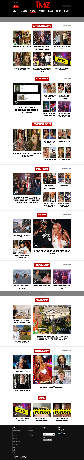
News (15, 11)
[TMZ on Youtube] (17, 2)
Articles (14, 436)
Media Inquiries (30, 435)
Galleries (14, 446)
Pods (50, 11)
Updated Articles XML (17, 441)
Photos (33, 11)
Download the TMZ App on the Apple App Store (62, 429)
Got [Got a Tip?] (16, 7)
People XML (15, 449)
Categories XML (16, 444)
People (14, 447)
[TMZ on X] (15, 2)
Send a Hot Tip (30, 430)
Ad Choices (15, 433)
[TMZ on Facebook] (13, 2)
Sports (24, 11)
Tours (58, 11)
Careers (29, 432)
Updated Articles (16, 439)
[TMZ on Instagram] (19, 2)
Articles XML (15, 438)
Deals (66, 11)
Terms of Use (15, 432)
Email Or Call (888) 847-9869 (25, 6)
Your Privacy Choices (16, 435)
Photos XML (15, 450)
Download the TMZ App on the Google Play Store (62, 433)
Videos (42, 11)
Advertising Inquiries (31, 433)
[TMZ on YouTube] (48, 440)
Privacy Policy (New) (16, 430)
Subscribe (53, 434)
